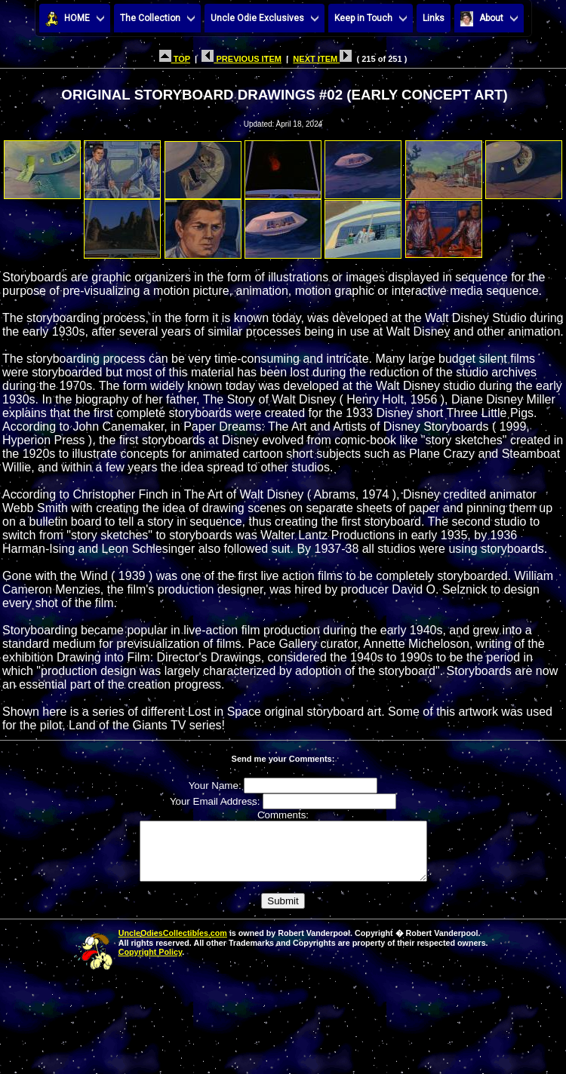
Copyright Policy (150, 963)
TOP (174, 58)
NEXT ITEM (322, 58)
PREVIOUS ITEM (241, 58)
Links (433, 18)
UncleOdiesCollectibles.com (172, 944)
